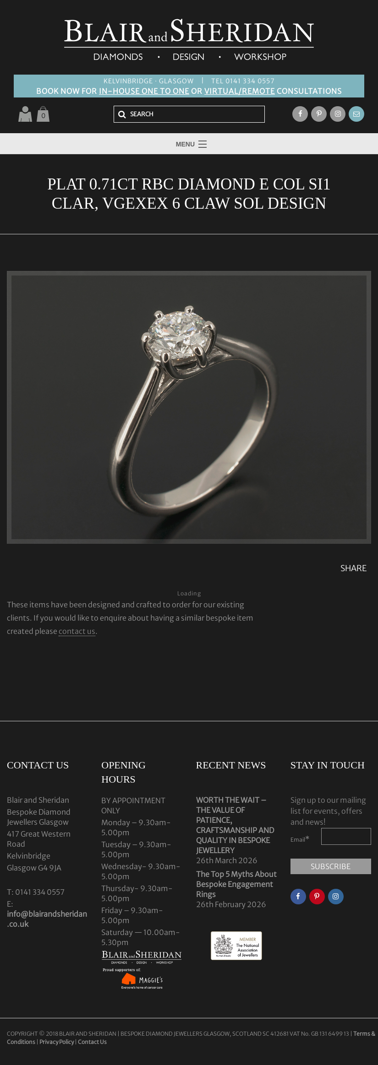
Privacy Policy (56, 1041)
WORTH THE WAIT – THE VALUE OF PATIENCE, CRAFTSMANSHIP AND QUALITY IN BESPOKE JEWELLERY (235, 825)
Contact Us (92, 1041)
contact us (77, 631)
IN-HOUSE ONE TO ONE (144, 91)
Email (300, 838)
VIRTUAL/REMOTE (239, 91)
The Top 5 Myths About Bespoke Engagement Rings (236, 884)
